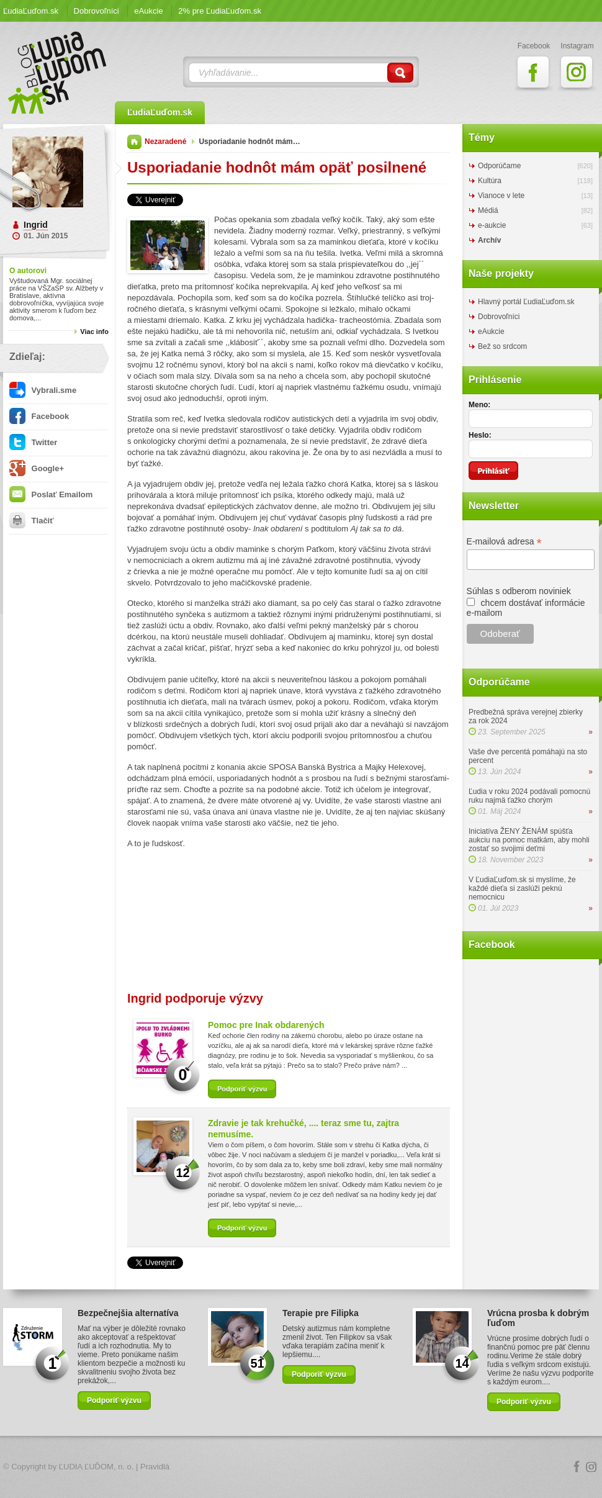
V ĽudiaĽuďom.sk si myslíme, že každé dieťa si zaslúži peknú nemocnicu (522, 888)
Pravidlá (154, 1466)
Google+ (36, 468)
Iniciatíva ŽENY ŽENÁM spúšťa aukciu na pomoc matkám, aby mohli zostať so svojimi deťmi (529, 840)
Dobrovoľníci (96, 11)
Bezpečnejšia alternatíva (128, 1313)
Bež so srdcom (502, 346)
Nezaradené (165, 141)
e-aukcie (492, 225)
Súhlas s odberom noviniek (519, 591)
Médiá (488, 210)
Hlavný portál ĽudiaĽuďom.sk (526, 301)
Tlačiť (31, 520)
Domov (134, 142)
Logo (301, 1467)
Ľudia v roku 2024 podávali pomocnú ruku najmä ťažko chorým (529, 796)
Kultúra (489, 180)
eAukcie (148, 11)
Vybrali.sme (42, 390)
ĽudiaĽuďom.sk (30, 11)
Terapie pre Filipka (320, 1313)
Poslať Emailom (50, 494)
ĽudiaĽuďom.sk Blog (57, 73)
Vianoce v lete (501, 195)
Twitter (33, 442)
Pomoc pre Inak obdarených (266, 1025)
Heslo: (480, 435)
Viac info (94, 331)
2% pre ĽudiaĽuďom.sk (219, 11)
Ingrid (36, 225)
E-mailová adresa (504, 542)
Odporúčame (499, 165)
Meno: (479, 404)
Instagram (591, 1467)
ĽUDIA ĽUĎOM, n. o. (96, 1466)
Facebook (39, 416)
